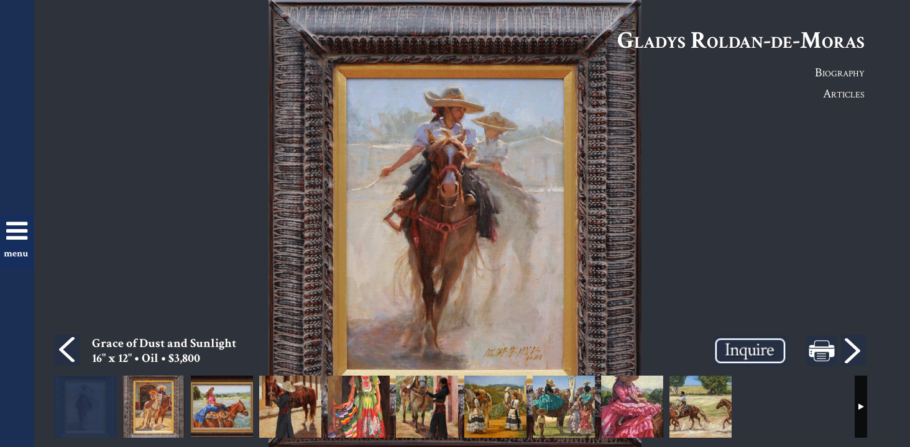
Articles (844, 93)
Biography (840, 72)
